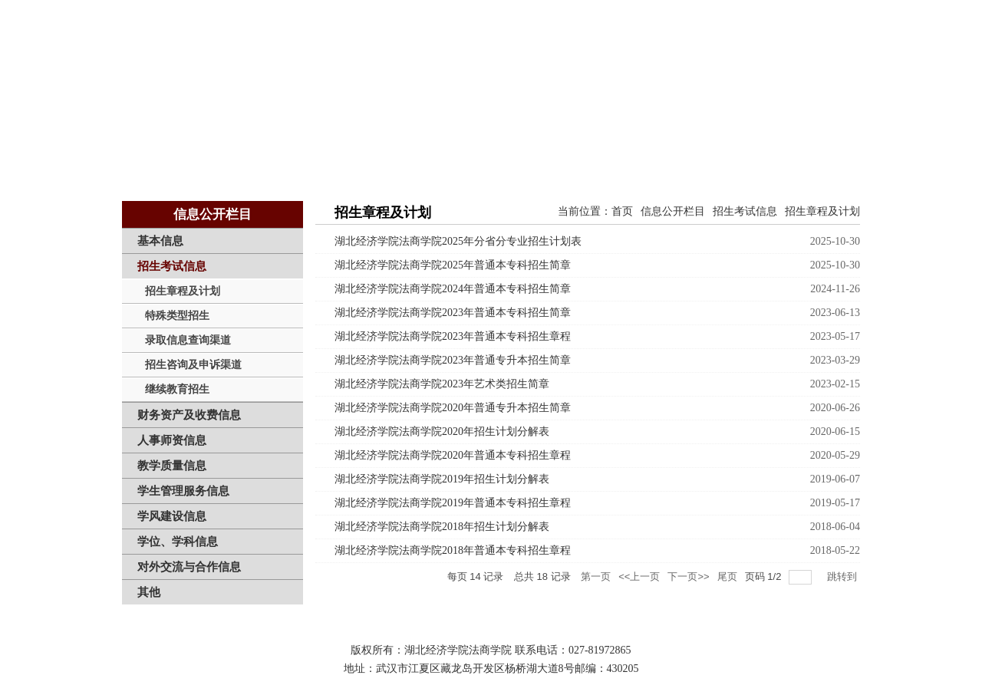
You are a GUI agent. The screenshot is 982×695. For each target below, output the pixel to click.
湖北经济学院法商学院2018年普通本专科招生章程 (452, 550)
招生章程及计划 (822, 211)
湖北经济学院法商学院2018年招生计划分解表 (441, 526)
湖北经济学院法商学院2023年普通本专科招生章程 (452, 336)
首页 (622, 211)
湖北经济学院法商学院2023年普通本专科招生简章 (452, 312)
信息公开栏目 (673, 211)
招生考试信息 (745, 211)
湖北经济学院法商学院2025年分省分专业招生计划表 (458, 241)
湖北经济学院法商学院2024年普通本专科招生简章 (452, 289)
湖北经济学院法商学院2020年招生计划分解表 (441, 431)
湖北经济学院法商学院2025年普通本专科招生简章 (452, 265)
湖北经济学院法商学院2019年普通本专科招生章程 (452, 503)
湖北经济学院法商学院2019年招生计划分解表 (441, 479)
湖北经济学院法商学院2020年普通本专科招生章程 (452, 455)
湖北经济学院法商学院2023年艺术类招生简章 (441, 384)
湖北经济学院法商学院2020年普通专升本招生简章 (452, 407)
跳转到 (843, 576)
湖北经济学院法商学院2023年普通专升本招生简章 (452, 360)
